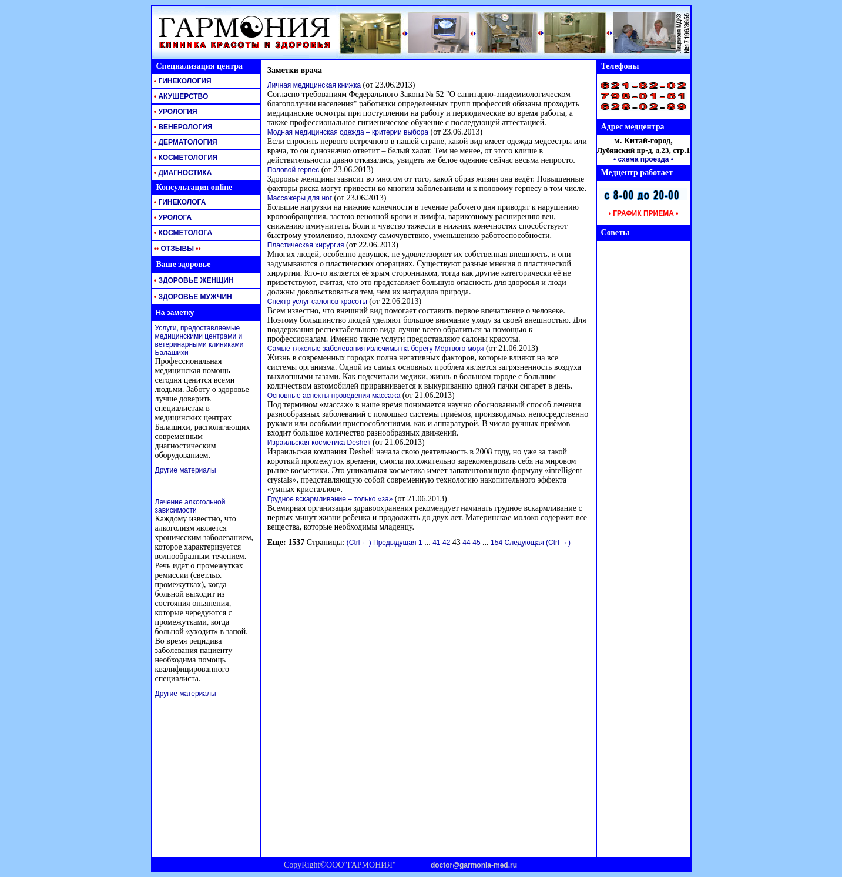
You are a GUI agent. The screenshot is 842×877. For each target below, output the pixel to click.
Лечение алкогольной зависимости (190, 506)
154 (496, 542)
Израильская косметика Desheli (319, 442)
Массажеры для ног (299, 198)
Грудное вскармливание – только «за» (330, 499)
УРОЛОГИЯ (174, 112)
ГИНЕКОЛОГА (179, 202)
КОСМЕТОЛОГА (182, 233)
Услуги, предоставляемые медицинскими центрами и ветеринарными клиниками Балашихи (199, 340)
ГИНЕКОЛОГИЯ (182, 81)
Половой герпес (293, 170)
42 (446, 542)
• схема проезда (641, 159)
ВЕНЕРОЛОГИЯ (182, 127)
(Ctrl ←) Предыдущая (382, 542)
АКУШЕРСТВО (180, 96)
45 (476, 542)
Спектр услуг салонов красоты (317, 301)
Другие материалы (185, 470)
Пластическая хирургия (305, 245)
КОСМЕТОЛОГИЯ (185, 157)
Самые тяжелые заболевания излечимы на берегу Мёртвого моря (375, 348)
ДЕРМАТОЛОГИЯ (184, 142)
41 (436, 542)
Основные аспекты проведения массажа (334, 395)
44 (466, 542)
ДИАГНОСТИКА (182, 173)
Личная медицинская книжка (314, 85)
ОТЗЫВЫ (176, 249)
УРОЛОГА (172, 217)
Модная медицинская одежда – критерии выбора (347, 132)
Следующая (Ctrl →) (538, 542)
